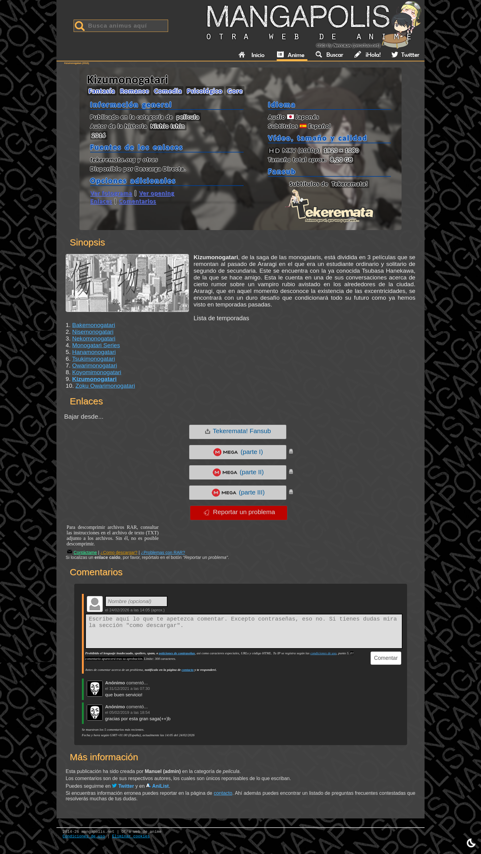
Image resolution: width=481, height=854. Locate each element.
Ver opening (156, 193)
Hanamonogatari (94, 352)
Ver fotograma (111, 193)
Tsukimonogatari (93, 359)
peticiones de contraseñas (177, 653)
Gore (235, 91)
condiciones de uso (323, 653)
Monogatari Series (96, 345)
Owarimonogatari (94, 365)
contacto (188, 669)
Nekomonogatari (93, 338)
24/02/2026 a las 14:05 (129, 610)
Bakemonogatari (93, 325)
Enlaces (101, 201)
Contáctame (82, 552)
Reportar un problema (239, 512)
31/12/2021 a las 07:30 (129, 688)
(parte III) (238, 492)
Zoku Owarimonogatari (105, 386)
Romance (134, 91)
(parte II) (238, 472)
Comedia (168, 91)
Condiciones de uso (84, 836)
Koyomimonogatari (96, 372)
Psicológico (205, 91)
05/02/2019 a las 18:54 (129, 712)
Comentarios (137, 201)
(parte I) (238, 452)
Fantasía (102, 91)
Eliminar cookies (131, 836)
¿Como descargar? (118, 552)
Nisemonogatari (92, 332)
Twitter (123, 786)
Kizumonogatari (94, 379)
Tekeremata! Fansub (238, 431)
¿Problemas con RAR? (163, 552)
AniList (157, 786)
